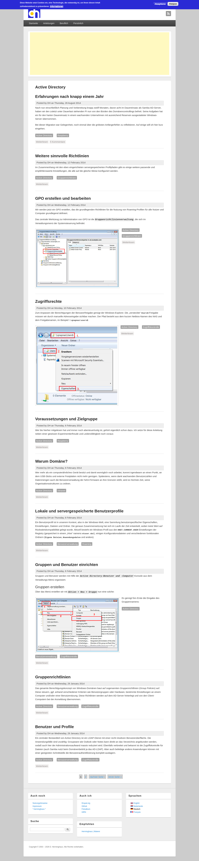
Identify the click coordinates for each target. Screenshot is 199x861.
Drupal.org (86, 803)
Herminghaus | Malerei (91, 831)
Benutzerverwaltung (68, 544)
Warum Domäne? (51, 461)
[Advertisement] (99, 53)
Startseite (33, 23)
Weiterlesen (42, 141)
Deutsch (135, 809)
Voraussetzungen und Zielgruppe (66, 418)
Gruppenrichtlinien (67, 177)
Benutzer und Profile (54, 726)
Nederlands (137, 806)
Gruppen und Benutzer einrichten (66, 564)
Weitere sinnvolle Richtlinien (62, 156)
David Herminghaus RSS (168, 13)
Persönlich (78, 23)
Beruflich (64, 23)
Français (135, 812)
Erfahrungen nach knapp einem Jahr (69, 96)
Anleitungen (48, 23)
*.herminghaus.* (39, 809)
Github (84, 806)
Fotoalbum (86, 809)
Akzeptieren (160, 4)
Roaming (86, 544)
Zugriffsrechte (48, 301)
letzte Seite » (115, 776)
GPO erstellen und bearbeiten (63, 198)
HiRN (84, 812)
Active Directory (44, 135)
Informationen (56, 6)
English (135, 803)
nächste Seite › (97, 776)
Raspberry (63, 135)
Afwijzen (173, 4)
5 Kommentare (57, 142)
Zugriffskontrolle (151, 327)
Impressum (37, 806)
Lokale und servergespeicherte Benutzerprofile (79, 511)
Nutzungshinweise (40, 803)
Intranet (61, 490)
